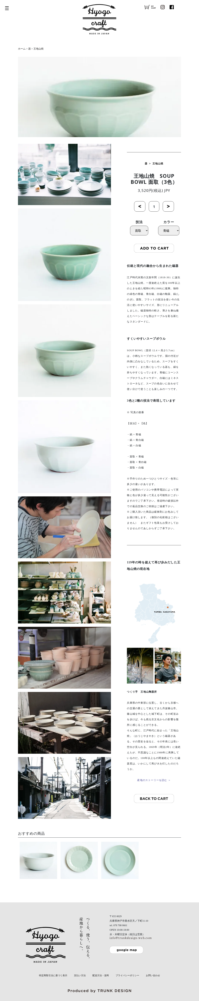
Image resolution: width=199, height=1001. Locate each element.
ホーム (22, 48)
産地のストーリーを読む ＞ (154, 780)
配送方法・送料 (100, 975)
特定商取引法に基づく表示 (53, 975)
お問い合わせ (153, 975)
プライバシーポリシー (127, 975)
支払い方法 (80, 975)
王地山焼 (38, 48)
